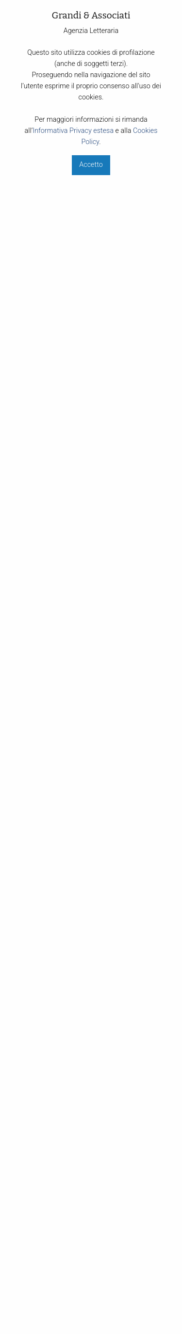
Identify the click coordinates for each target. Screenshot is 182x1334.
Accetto (90, 165)
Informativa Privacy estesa (73, 131)
